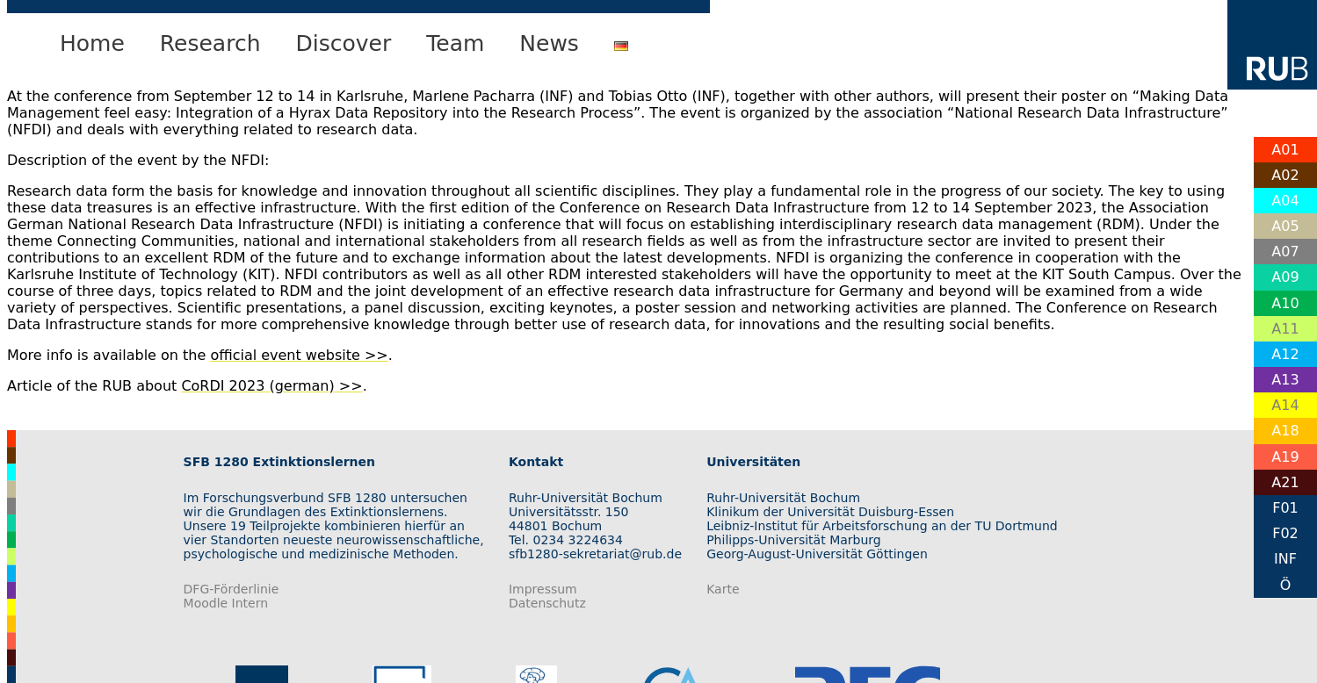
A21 (1285, 482)
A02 (1285, 175)
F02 (1285, 533)
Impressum (543, 589)
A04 (1285, 200)
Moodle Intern (226, 603)
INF (1285, 558)
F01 (1285, 508)
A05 (1285, 226)
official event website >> (298, 355)
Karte (722, 589)
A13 (1285, 379)
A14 (1285, 405)
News (549, 43)
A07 (1285, 251)
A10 (1285, 303)
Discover (344, 43)
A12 (1285, 354)
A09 (1285, 277)
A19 (1285, 457)
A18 (1285, 430)
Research (210, 43)
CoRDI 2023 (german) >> (271, 385)
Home (92, 43)
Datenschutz (547, 603)
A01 (1285, 149)
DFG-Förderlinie (231, 589)
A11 (1285, 328)
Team (455, 43)
